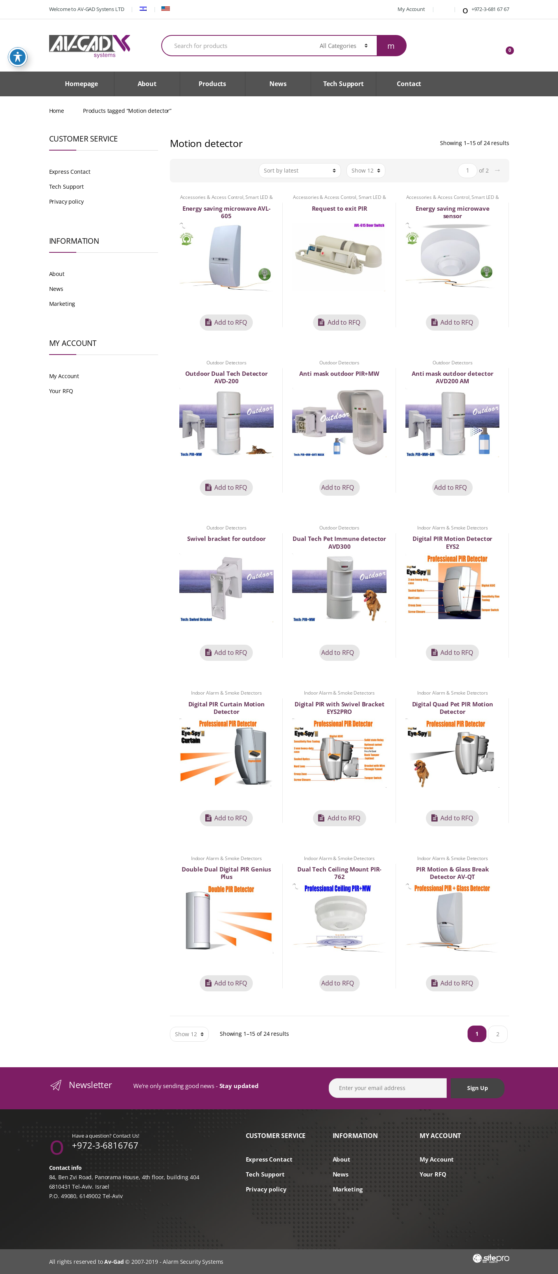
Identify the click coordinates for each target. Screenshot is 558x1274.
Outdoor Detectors (226, 362)
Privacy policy (66, 201)
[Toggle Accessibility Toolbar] (17, 53)
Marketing (62, 303)
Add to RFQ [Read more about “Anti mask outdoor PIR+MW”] (337, 487)
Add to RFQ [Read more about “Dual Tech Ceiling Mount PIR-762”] (337, 983)
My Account (407, 9)
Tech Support (343, 83)
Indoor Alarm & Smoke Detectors (452, 527)
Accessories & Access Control (211, 197)
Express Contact (69, 171)
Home (56, 110)
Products (212, 83)
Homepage (81, 83)
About (147, 83)
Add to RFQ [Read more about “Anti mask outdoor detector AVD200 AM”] (450, 487)
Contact (409, 83)
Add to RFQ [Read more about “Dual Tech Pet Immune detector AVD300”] (337, 652)
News (277, 83)
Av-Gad (113, 1261)
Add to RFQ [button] (230, 322)
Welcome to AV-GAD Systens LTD (86, 9)
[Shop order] (300, 170)
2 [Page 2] (497, 1034)
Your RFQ (61, 391)
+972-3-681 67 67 (485, 10)
